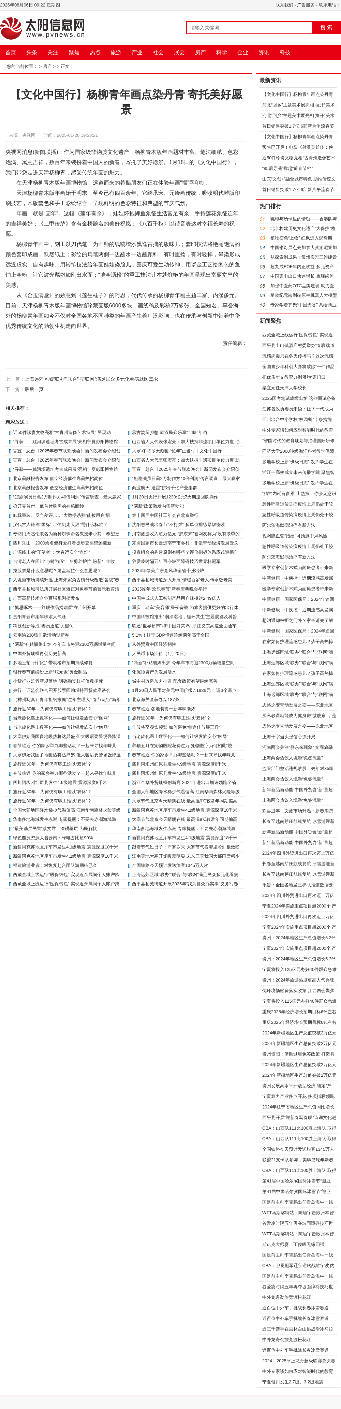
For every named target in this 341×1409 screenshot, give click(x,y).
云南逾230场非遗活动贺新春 (41, 635)
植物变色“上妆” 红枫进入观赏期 (301, 238)
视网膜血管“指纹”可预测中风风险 (294, 535)
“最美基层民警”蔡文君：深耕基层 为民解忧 (55, 828)
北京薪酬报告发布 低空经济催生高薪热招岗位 (58, 478)
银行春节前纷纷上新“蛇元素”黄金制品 (50, 671)
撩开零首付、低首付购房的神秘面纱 (48, 506)
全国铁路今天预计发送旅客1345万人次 (170, 865)
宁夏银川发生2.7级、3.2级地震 (292, 1381)
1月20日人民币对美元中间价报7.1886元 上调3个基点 (184, 690)
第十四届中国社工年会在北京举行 (165, 515)
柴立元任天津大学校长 (284, 387)
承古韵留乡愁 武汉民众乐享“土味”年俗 (169, 432)
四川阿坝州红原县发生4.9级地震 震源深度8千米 (179, 764)
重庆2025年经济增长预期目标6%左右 (299, 1011)
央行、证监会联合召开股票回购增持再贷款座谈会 (61, 690)
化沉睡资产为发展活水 (154, 671)
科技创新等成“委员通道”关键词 (43, 625)
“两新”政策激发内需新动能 (158, 506)
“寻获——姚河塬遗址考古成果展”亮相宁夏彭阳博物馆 (65, 441)
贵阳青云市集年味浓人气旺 (39, 616)
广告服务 (306, 5)
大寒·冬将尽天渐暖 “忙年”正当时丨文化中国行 (177, 450)
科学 (221, 52)
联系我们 (284, 5)
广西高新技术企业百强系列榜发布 (46, 598)
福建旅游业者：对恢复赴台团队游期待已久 (55, 865)
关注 (52, 52)
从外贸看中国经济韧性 (154, 644)
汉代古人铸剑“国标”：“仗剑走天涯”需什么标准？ (60, 524)
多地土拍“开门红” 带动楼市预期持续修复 (52, 662)
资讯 (263, 52)
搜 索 (326, 27)
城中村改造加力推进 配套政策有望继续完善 (175, 681)
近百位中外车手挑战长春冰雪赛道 (295, 1307)
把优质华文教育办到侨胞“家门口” (294, 377)
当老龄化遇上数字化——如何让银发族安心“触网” (61, 718)
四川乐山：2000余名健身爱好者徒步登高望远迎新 (62, 543)
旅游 (115, 52)
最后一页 (34, 389)
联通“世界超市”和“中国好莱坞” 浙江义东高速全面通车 (184, 625)
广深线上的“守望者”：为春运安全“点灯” (51, 552)
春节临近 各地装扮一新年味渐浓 (163, 708)
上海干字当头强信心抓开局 (288, 736)
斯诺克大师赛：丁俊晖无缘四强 (293, 1244)
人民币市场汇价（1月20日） (160, 653)
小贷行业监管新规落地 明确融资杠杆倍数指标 (58, 681)
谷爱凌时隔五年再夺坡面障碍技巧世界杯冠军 (176, 561)
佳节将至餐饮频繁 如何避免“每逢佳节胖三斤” (176, 727)
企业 (242, 52)
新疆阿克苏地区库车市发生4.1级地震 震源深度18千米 (184, 810)
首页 (10, 52)
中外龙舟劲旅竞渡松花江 (286, 1297)
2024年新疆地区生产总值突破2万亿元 (299, 1032)
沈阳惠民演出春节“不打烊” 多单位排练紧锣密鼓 (178, 524)
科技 (285, 52)
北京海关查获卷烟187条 (155, 699)
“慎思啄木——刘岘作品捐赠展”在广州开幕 (54, 607)
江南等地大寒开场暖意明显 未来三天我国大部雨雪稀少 (186, 856)
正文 (65, 66)
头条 (31, 52)
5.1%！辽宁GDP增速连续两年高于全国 (170, 635)
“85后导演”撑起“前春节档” (287, 168)
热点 (95, 52)
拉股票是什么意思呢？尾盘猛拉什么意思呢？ (57, 570)
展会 (179, 52)
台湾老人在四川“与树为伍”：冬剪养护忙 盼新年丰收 (64, 561)
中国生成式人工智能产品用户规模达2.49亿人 (176, 598)
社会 (158, 52)
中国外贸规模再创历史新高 (39, 653)
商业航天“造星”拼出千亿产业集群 (164, 487)
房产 (200, 52)
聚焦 (74, 52)
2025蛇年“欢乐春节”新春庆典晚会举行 (169, 589)
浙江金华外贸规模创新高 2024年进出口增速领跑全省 (184, 782)
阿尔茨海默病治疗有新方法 (288, 525)
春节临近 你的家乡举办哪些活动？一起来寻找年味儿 (64, 745)
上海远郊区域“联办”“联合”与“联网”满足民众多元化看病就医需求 (91, 379)
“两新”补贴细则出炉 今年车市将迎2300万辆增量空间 (64, 644)
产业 (137, 52)
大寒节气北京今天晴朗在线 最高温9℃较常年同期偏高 (184, 800)
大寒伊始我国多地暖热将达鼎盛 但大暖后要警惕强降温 (67, 736)
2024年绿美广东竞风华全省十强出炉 (168, 570)
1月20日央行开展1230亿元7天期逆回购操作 (175, 496)
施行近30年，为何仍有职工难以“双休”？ (52, 708)
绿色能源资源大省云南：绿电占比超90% (53, 837)
